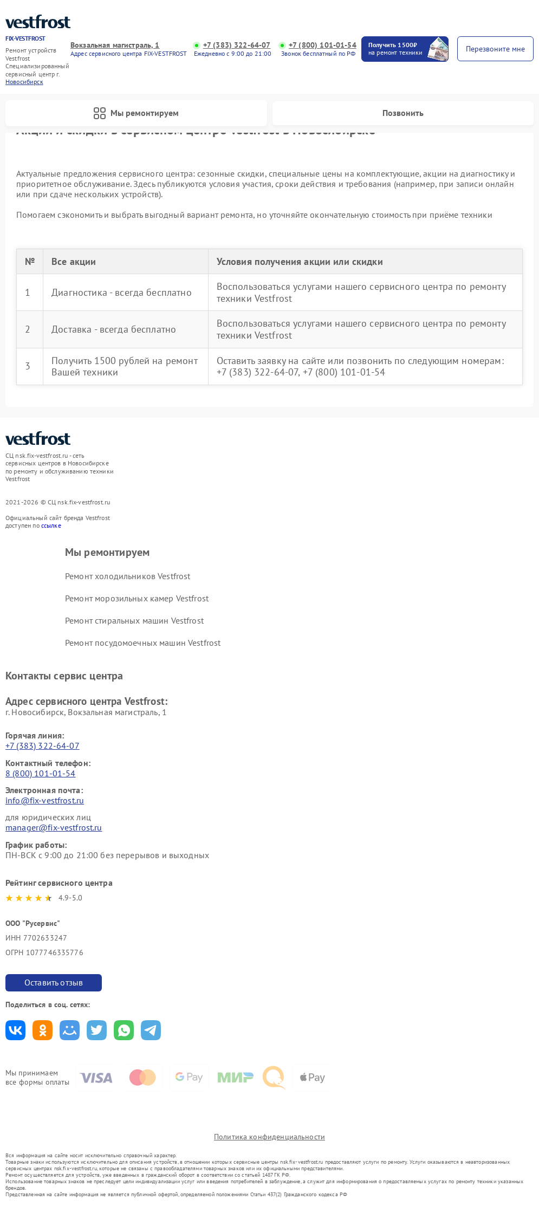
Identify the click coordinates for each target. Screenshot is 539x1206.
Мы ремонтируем (136, 113)
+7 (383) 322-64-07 (237, 45)
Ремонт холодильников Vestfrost (128, 575)
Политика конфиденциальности (269, 1137)
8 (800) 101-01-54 (40, 773)
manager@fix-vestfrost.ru (53, 827)
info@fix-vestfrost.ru (44, 800)
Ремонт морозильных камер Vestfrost (137, 598)
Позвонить (403, 112)
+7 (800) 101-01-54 (322, 45)
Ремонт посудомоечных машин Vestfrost (142, 642)
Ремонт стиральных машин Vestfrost (134, 620)
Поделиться (15, 1030)
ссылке (51, 525)
